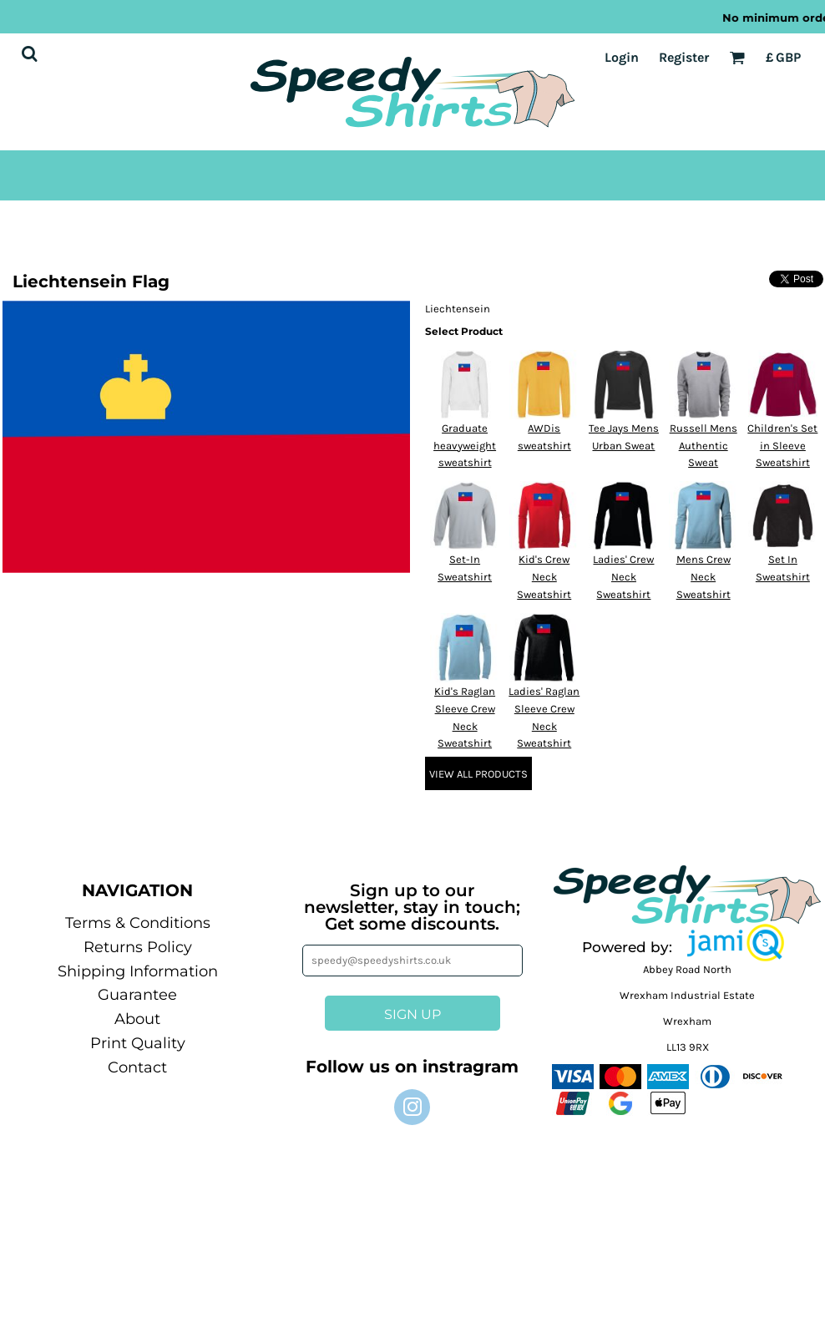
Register (684, 57)
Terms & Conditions (137, 923)
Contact (137, 1067)
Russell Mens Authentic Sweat (703, 445)
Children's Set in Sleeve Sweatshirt (782, 445)
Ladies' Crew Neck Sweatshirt (623, 577)
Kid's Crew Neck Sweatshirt (544, 577)
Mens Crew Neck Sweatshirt (703, 577)
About (137, 1019)
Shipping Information (138, 971)
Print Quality (137, 1043)
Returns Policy (138, 947)
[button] (735, 943)
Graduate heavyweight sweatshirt (464, 445)
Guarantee (137, 995)
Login (622, 57)
